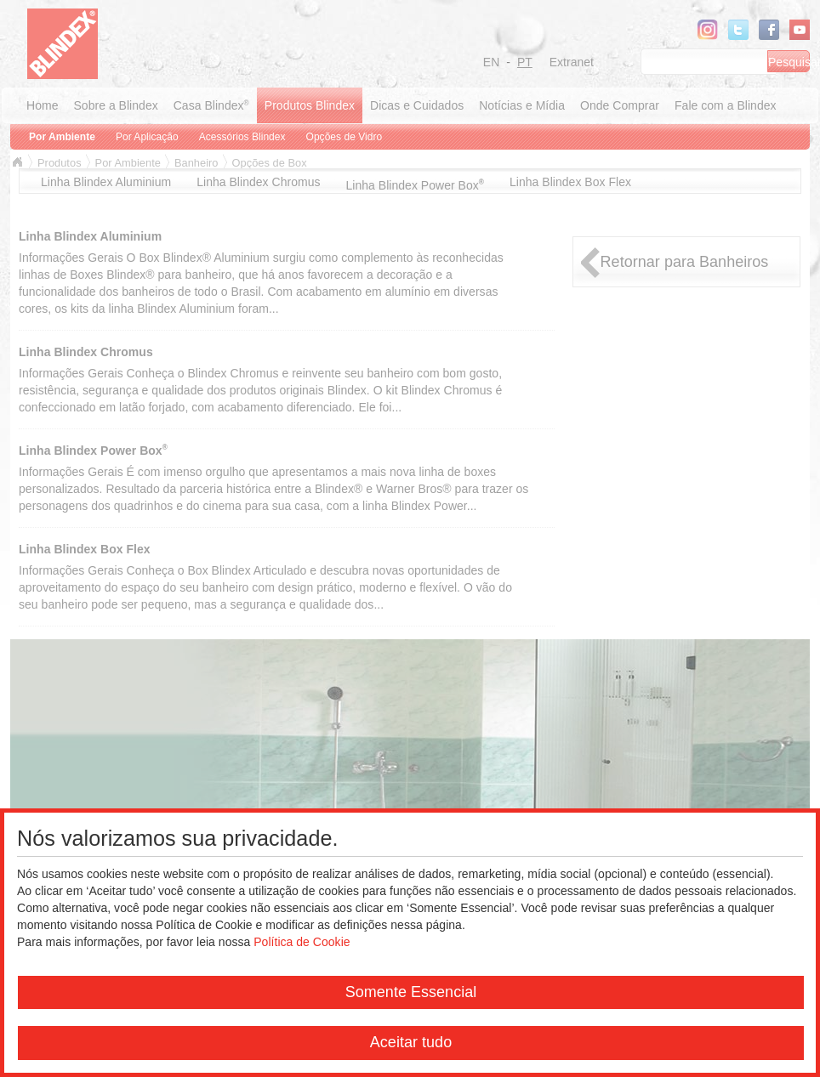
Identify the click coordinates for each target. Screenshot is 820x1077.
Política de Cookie (301, 942)
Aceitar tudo (411, 1042)
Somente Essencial (411, 991)
